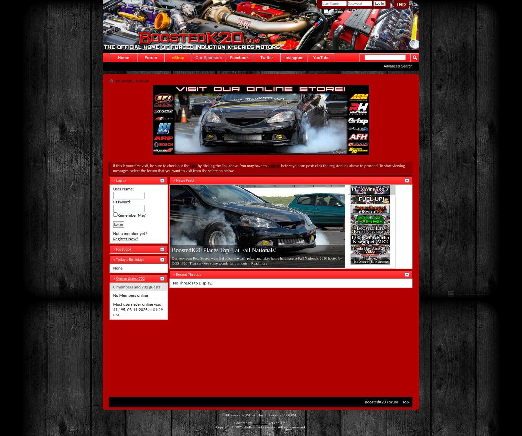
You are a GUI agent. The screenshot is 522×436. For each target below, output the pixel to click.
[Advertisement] (261, 342)
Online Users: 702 (130, 278)
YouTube (321, 57)
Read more (258, 263)
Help (401, 4)
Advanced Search (398, 66)
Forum (150, 57)
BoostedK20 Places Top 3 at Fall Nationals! (224, 250)
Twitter (266, 57)
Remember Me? (338, 12)
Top (405, 401)
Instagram (293, 57)
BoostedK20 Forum (381, 401)
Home (123, 57)
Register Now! (125, 238)
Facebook (239, 57)
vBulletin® (260, 423)
